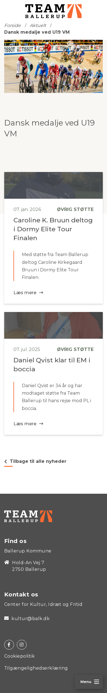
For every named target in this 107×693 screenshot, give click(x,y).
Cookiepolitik (19, 656)
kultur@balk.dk (27, 618)
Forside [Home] (12, 25)
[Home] (28, 515)
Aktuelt (38, 25)
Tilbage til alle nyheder (35, 461)
